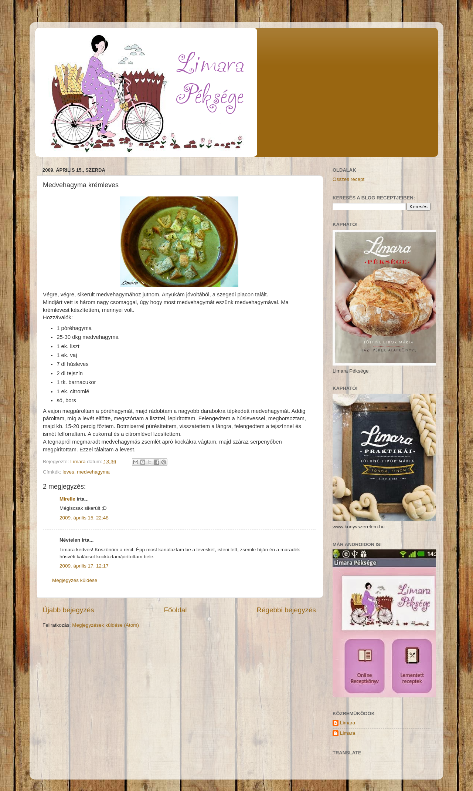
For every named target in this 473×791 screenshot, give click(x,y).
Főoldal (175, 610)
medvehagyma (93, 472)
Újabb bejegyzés (68, 610)
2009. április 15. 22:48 (84, 518)
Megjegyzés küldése (74, 580)
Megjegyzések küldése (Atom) (105, 625)
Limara (347, 723)
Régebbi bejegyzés (286, 610)
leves (68, 472)
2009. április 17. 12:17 (84, 566)
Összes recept (348, 179)
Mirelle (67, 499)
